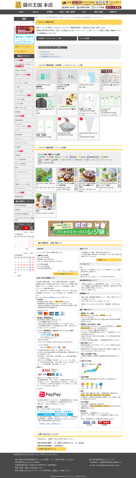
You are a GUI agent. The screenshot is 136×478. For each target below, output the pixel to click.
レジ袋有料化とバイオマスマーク (50, 56)
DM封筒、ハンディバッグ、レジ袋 (50, 38)
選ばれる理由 (98, 12)
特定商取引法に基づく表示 (22, 454)
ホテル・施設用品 (20, 163)
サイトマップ (37, 454)
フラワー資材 (19, 103)
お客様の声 (112, 12)
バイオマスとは (44, 51)
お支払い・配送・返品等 (67, 12)
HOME (21, 12)
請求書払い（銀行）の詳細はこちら (50, 423)
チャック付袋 (84, 38)
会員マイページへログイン (23, 46)
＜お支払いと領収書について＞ (50, 297)
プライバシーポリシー (51, 454)
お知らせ (35, 12)
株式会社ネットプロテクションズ (64, 418)
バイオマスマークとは (46, 54)
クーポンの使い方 (20, 51)
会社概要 (50, 12)
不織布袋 (17, 155)
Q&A (84, 12)
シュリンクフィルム (21, 143)
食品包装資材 (19, 120)
